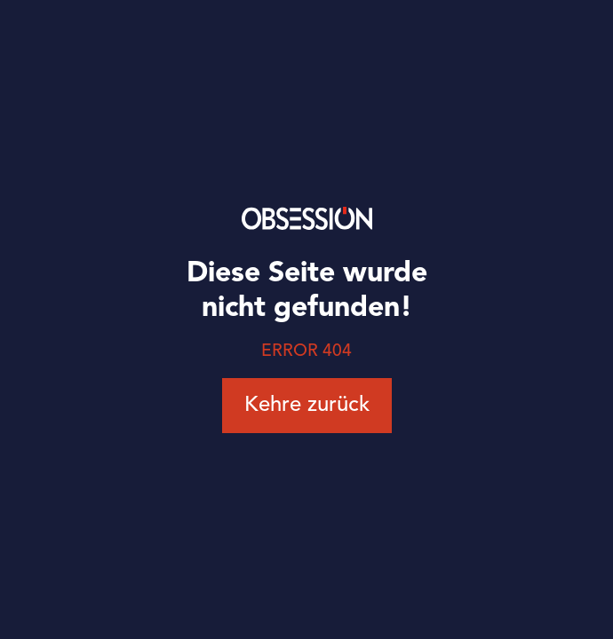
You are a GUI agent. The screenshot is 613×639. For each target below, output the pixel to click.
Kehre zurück (307, 405)
